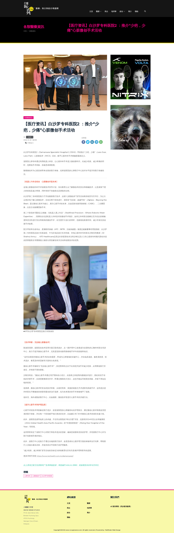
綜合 (121, 11)
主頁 (91, 11)
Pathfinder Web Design (112, 530)
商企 (106, 11)
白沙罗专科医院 (47, 476)
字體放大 (30, 143)
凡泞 (29, 137)
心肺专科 (27, 476)
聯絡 (136, 11)
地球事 (113, 11)
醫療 (97, 11)
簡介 (130, 11)
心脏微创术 (36, 476)
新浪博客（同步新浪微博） (121, 506)
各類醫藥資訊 (33, 27)
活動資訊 (32, 31)
